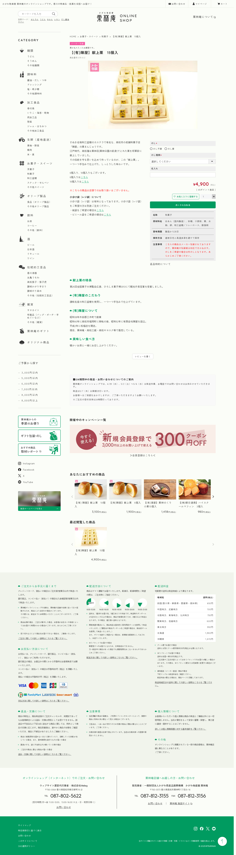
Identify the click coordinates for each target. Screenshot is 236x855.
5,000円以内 (30, 378)
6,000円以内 (30, 383)
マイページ (201, 3)
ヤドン (21, 21)
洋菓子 (30, 169)
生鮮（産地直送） (40, 139)
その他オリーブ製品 (38, 206)
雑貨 (30, 304)
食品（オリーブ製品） (39, 201)
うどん (43, 19)
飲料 (30, 215)
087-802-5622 (65, 796)
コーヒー (32, 225)
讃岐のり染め (34, 290)
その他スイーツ (35, 187)
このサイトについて (27, 841)
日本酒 (30, 249)
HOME (73, 36)
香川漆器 (32, 273)
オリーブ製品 (36, 196)
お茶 (29, 221)
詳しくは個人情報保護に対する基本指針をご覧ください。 (180, 728)
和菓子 (30, 173)
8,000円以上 (30, 400)
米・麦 (30, 154)
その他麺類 (33, 65)
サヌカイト (33, 310)
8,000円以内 (30, 395)
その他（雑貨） (35, 322)
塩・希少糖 (33, 89)
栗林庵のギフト (38, 331)
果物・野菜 (33, 145)
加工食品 (33, 102)
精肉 (29, 149)
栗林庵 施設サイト (180, 803)
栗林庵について (203, 16)
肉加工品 (32, 117)
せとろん (35, 19)
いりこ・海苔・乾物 (38, 112)
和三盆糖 (32, 178)
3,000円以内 (30, 372)
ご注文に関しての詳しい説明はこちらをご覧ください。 (42, 638)
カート (223, 3)
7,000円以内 (30, 389)
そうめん (32, 60)
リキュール (33, 253)
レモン (57, 19)
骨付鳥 (30, 108)
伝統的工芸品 (36, 267)
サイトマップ (24, 825)
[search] (53, 14)
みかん (50, 19)
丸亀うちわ (33, 277)
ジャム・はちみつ (37, 126)
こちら (84, 177)
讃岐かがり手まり (37, 286)
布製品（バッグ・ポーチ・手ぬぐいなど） (43, 316)
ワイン (30, 258)
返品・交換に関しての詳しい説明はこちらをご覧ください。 (44, 754)
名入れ (154, 168)
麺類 (30, 50)
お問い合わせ (178, 3)
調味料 (32, 74)
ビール (30, 244)
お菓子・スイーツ (40, 163)
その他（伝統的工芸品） (40, 295)
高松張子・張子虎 (37, 281)
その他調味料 (34, 93)
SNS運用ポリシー (26, 846)
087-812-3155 (155, 796)
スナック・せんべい (38, 182)
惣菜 (29, 121)
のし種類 (157, 155)
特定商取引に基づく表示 (29, 830)
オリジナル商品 (38, 342)
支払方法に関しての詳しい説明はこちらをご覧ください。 (43, 700)
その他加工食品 (35, 130)
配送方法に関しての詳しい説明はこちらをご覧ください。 (112, 657)
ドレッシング (34, 84)
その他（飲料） (35, 230)
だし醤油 (65, 19)
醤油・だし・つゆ (37, 80)
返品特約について (160, 264)
